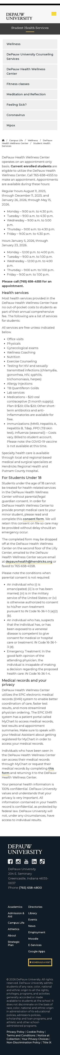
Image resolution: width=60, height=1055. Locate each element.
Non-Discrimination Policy (23, 1042)
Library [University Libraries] (32, 913)
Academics (15, 906)
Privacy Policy (15, 1031)
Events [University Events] (32, 919)
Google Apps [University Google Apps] (36, 951)
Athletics (13, 929)
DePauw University (19, 16)
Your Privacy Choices (35, 1039)
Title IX (46, 1042)
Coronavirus (16, 115)
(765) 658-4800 (30, 887)
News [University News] (32, 926)
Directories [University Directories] (35, 906)
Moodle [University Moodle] (33, 938)
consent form (33, 519)
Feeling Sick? (17, 104)
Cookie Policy (35, 1031)
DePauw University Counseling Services (30, 57)
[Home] (3, 140)
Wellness (13, 44)
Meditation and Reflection (26, 94)
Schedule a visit (40, 962)
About (12, 935)
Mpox (11, 125)
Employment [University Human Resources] (36, 932)
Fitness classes (18, 84)
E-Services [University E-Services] (35, 945)
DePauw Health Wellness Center (26, 71)
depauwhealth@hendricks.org (29, 561)
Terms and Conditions (21, 1035)
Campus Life (16, 140)
